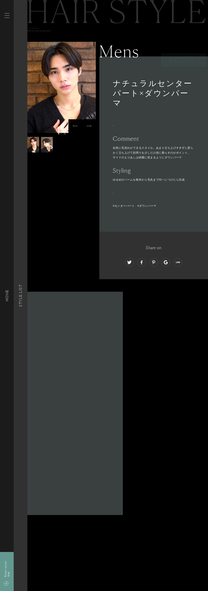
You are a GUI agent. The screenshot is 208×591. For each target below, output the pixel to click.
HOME (7, 295)
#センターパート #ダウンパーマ (134, 205)
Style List (20, 295)
